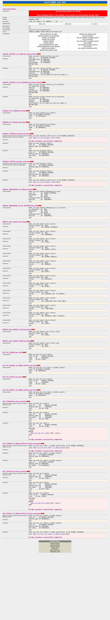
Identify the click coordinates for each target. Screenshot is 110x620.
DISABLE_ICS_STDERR (48, 38)
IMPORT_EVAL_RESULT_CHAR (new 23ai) (19, 367)
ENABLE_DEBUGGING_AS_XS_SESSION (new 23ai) (22, 226)
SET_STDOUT (88, 46)
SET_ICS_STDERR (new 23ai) (14, 392)
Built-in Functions (55, 609)
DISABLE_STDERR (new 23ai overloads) (18, 144)
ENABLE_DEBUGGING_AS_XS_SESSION (48, 46)
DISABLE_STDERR (48, 41)
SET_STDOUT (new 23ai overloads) (16, 527)
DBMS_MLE (55, 615)
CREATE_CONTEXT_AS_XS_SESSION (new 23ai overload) (24, 87)
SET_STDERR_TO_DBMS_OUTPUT (87, 45)
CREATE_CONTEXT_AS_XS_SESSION (48, 36)
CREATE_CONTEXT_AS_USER (48, 34)
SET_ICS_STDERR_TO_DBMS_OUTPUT (88, 38)
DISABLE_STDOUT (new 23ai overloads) (18, 176)
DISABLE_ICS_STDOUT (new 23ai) (16, 132)
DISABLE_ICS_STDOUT (48, 39)
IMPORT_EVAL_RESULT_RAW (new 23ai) (18, 380)
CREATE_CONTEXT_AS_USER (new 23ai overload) (22, 54)
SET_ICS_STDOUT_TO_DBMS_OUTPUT (88, 41)
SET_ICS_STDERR (88, 36)
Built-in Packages (55, 611)
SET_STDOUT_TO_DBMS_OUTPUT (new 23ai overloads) (23, 576)
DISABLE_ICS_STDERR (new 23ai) (16, 119)
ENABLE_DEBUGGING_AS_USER (48, 45)
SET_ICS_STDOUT (88, 39)
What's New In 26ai (55, 618)
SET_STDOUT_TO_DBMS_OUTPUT (87, 48)
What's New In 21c (55, 616)
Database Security (55, 613)
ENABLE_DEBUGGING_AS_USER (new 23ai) (19, 208)
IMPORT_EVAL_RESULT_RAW (87, 34)
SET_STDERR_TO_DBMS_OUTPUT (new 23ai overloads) (23, 495)
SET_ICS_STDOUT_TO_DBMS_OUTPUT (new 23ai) (21, 433)
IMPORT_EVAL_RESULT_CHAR (48, 50)
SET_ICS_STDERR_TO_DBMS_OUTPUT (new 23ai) (21, 407)
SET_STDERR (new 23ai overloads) (16, 446)
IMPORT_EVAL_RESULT (48, 48)
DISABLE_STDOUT (48, 43)
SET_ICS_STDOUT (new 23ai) (14, 419)
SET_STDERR (88, 43)
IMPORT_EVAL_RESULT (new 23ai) (16, 245)
